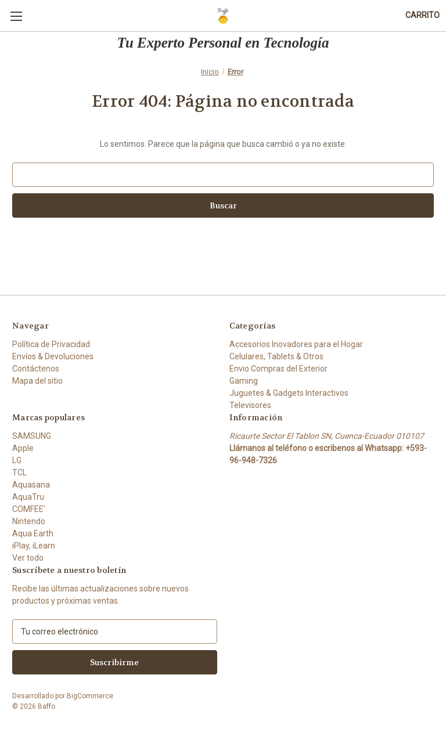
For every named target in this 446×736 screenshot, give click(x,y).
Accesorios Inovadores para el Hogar (296, 344)
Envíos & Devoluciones (52, 356)
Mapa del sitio (37, 380)
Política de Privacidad (51, 344)
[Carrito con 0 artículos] (422, 15)
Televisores (250, 405)
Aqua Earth (32, 533)
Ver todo (28, 557)
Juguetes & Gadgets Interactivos (288, 393)
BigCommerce (90, 696)
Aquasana (31, 484)
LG (16, 460)
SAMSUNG (31, 436)
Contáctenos (35, 368)
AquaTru (28, 497)
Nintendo (28, 521)
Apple (23, 448)
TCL (19, 472)
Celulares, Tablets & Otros (276, 356)
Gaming (243, 380)
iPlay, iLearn (33, 545)
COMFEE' (28, 509)
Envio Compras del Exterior (278, 368)
